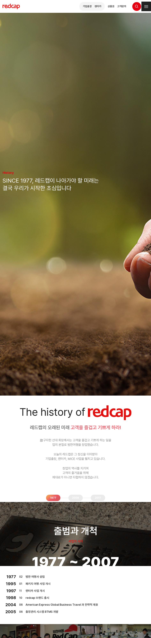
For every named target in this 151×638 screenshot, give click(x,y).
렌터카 (98, 6)
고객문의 (121, 6)
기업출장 (87, 6)
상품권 (111, 6)
